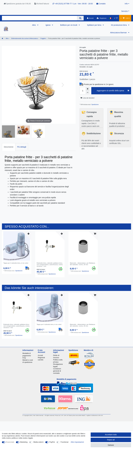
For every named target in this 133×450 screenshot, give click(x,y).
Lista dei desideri (87, 98)
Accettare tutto (111, 435)
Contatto (101, 4)
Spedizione (94, 104)
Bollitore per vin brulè (69, 25)
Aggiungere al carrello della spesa (113, 91)
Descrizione (8, 147)
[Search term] (39, 18)
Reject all (111, 440)
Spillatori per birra (94, 25)
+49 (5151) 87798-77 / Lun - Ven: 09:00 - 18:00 (73, 4)
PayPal (52, 442)
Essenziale (10, 442)
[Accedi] (90, 18)
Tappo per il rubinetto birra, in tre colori (15, 263)
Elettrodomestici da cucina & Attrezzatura (24, 38)
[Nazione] (110, 18)
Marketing (24, 442)
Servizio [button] (124, 11)
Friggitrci (43, 38)
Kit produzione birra (119, 25)
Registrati (41, 358)
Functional (64, 442)
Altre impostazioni (77, 442)
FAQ (24, 358)
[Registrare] (101, 18)
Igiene (48, 25)
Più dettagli (21, 147)
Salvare (111, 445)
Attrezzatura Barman (118, 33)
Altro (34, 25)
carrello (40, 360)
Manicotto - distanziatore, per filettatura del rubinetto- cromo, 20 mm (82, 263)
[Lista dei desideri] (116, 18)
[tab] (8, 147)
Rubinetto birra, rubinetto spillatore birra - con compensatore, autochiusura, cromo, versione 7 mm (50, 264)
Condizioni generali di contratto (57, 371)
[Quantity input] (82, 90)
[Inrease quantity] (87, 89)
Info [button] (126, 4)
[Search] (80, 18)
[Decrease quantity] (87, 92)
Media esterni (38, 442)
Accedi (40, 355)
